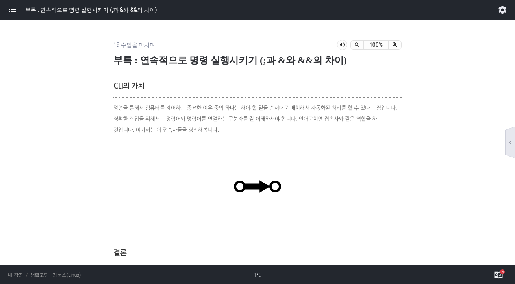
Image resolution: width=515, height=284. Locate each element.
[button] (16, 10)
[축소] (357, 45)
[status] (376, 45)
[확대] (395, 45)
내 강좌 (15, 275)
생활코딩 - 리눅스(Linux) (55, 275)
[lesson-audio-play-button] (342, 45)
